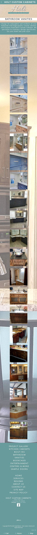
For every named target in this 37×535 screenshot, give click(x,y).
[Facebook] (18, 505)
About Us (18, 484)
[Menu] (1, 2)
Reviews (18, 481)
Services (18, 478)
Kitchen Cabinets (19, 449)
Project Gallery (18, 446)
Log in (34, 530)
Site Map (18, 490)
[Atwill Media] (20, 524)
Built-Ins (19, 452)
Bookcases (19, 461)
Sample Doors (19, 469)
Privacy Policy (19, 493)
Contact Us (18, 487)
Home (18, 476)
